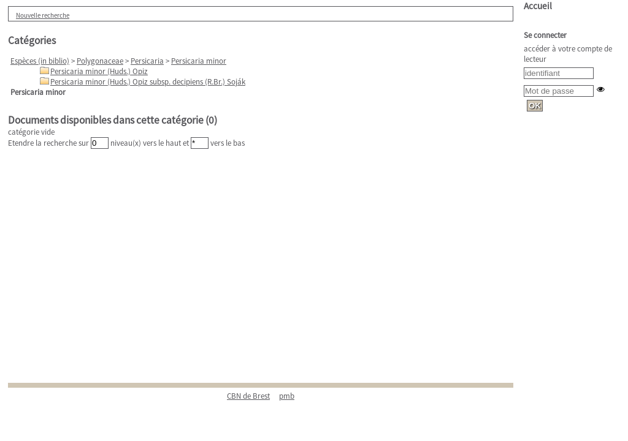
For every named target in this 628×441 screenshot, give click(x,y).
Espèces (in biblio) (39, 61)
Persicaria (147, 61)
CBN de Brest (248, 396)
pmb (286, 396)
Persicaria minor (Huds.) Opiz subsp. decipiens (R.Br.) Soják (147, 82)
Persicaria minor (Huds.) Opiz (99, 71)
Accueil (538, 6)
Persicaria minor (198, 61)
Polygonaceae (100, 61)
